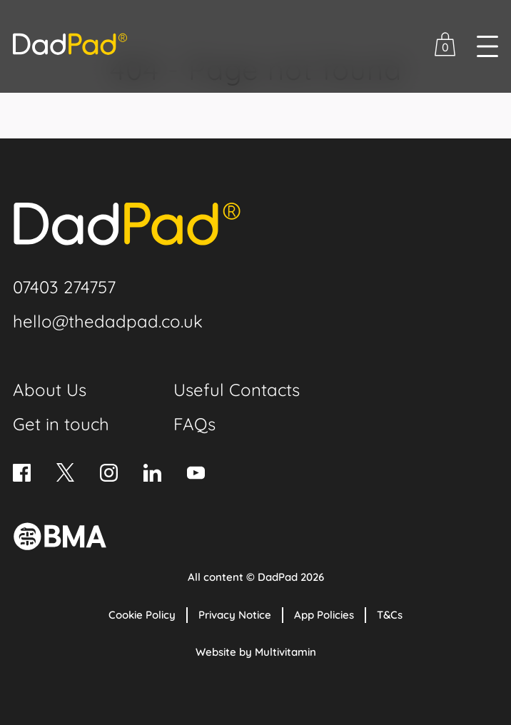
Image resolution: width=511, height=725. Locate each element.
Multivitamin (285, 652)
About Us (49, 389)
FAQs (194, 424)
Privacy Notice (234, 615)
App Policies (324, 615)
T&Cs (390, 615)
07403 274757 (64, 287)
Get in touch (61, 424)
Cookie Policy (142, 615)
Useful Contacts (236, 389)
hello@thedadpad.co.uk (108, 321)
